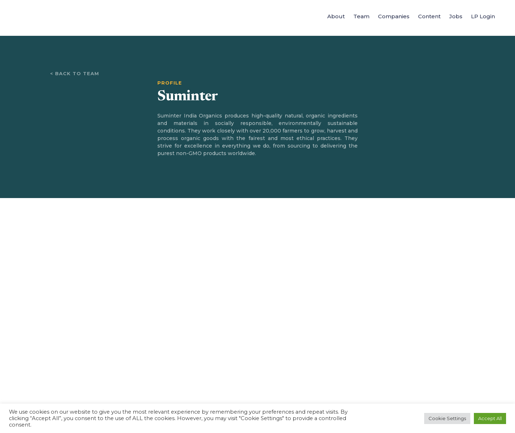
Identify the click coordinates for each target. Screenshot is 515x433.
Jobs (455, 16)
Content (429, 16)
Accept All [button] (490, 418)
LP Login (483, 16)
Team (361, 16)
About (336, 16)
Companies (393, 16)
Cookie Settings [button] (447, 418)
